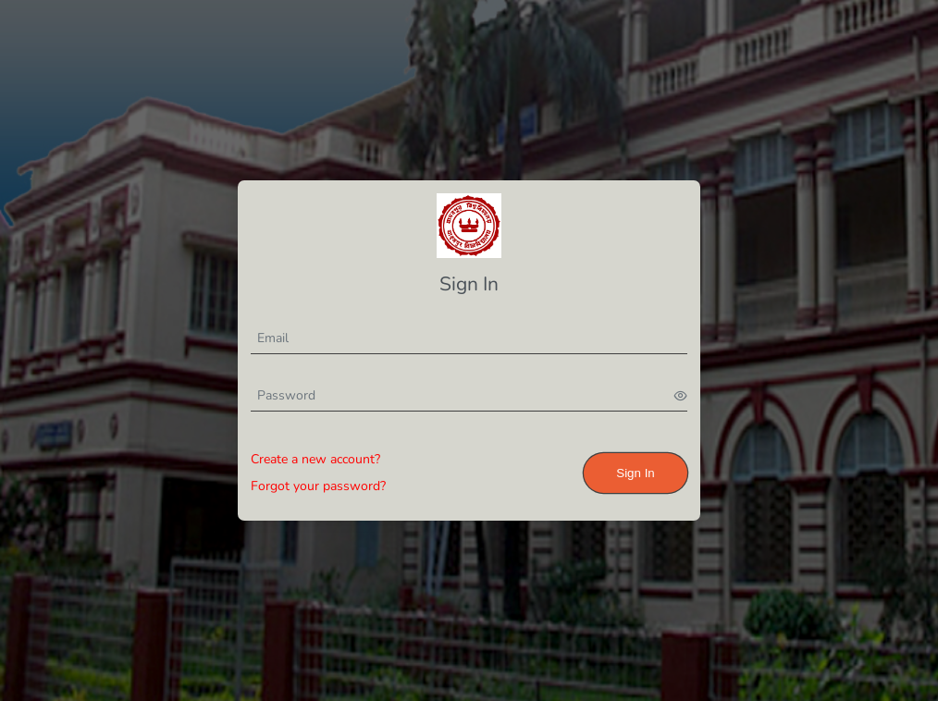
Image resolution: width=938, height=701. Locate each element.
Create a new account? (315, 459)
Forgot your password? (318, 486)
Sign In (635, 473)
